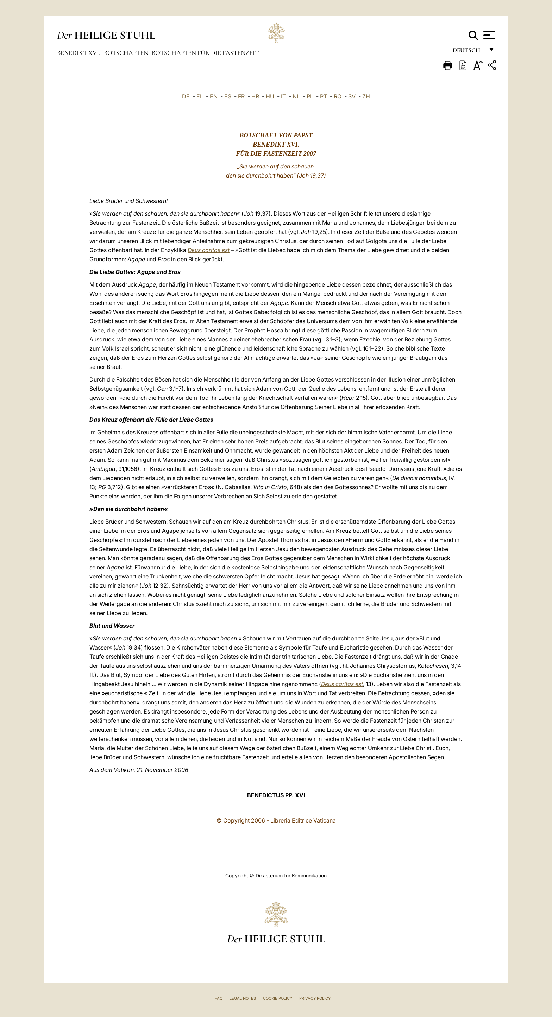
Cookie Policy (277, 998)
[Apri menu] (488, 35)
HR (255, 96)
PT (323, 96)
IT (283, 96)
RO (337, 96)
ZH (366, 96)
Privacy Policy (315, 998)
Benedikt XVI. (79, 53)
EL (199, 96)
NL (296, 96)
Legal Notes (243, 998)
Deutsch (468, 51)
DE (186, 96)
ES (227, 96)
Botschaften (127, 53)
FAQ (218, 998)
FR (241, 96)
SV (352, 96)
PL (310, 96)
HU (270, 96)
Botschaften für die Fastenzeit (205, 53)
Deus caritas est (209, 250)
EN (214, 96)
